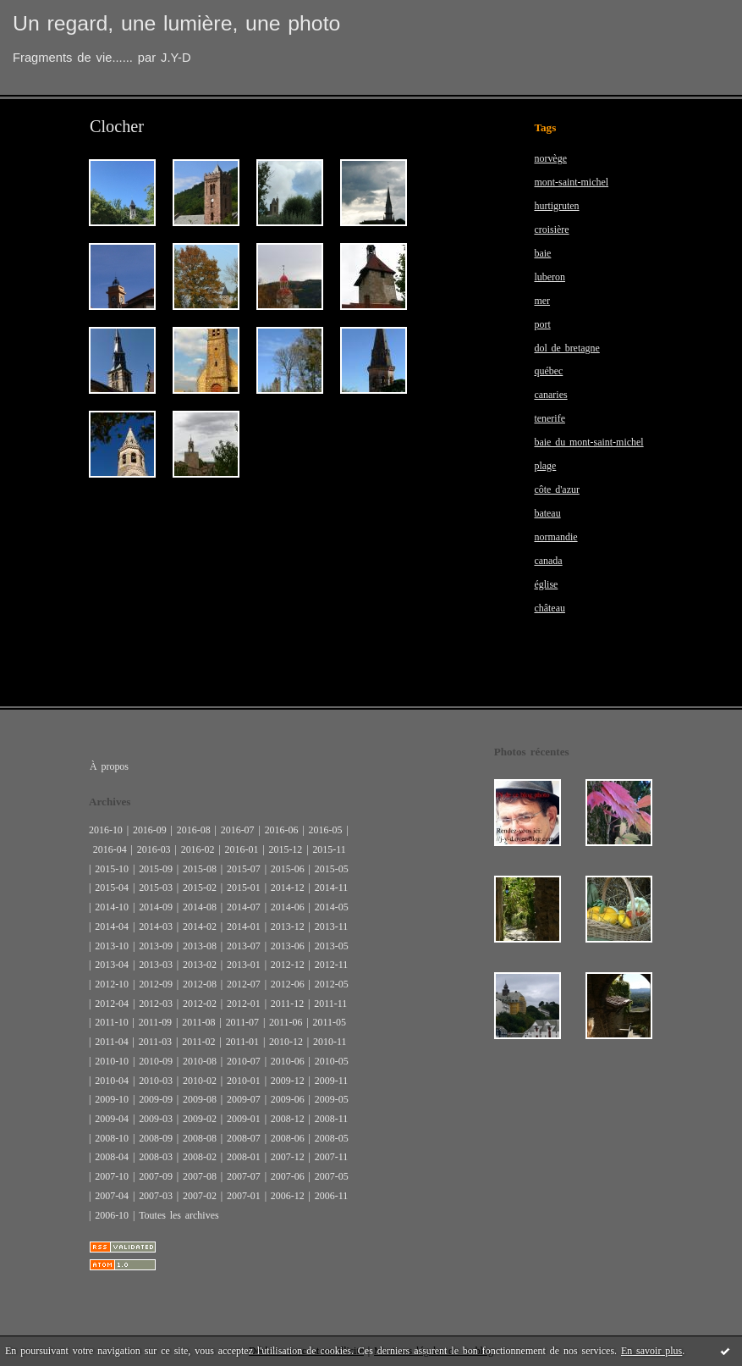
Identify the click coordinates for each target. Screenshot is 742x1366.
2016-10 (106, 830)
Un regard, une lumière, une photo (176, 23)
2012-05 (332, 984)
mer (542, 301)
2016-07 (238, 830)
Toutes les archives (178, 1215)
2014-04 (112, 926)
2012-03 (156, 1003)
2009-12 (288, 1081)
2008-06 (288, 1138)
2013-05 (332, 946)
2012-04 (112, 1003)
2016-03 (154, 849)
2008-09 (156, 1138)
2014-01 (244, 926)
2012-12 (288, 965)
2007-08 (200, 1176)
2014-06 (288, 907)
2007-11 (331, 1157)
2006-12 (288, 1196)
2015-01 (244, 887)
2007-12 (288, 1157)
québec (548, 371)
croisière (551, 229)
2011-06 (285, 1022)
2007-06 (288, 1176)
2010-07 (244, 1061)
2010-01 (244, 1081)
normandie (555, 537)
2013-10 (112, 946)
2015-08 (200, 869)
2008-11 (331, 1119)
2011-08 (198, 1022)
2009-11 (331, 1081)
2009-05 (332, 1099)
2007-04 (112, 1196)
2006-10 (112, 1215)
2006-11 (331, 1196)
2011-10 (111, 1022)
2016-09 (150, 830)
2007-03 (156, 1196)
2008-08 (200, 1138)
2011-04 (111, 1042)
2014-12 (288, 887)
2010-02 (200, 1081)
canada (548, 561)
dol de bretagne (566, 348)
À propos (109, 766)
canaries (550, 395)
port (542, 324)
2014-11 (331, 887)
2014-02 (200, 926)
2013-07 (244, 946)
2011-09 (155, 1022)
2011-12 (287, 1003)
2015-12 (285, 849)
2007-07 (244, 1176)
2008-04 (112, 1157)
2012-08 (200, 984)
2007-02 (200, 1196)
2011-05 (329, 1022)
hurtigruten (556, 206)
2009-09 (156, 1099)
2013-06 (288, 946)
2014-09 (156, 907)
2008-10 (112, 1138)
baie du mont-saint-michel (588, 442)
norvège (550, 158)
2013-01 (244, 965)
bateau (547, 513)
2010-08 (200, 1061)
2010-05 (332, 1061)
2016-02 (198, 849)
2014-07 (244, 907)
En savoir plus (651, 1351)
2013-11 (331, 926)
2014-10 (112, 907)
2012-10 (112, 984)
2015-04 (112, 887)
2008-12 (288, 1119)
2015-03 (156, 887)
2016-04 (110, 849)
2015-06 (288, 869)
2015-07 (244, 869)
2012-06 (288, 984)
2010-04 (112, 1081)
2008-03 (156, 1157)
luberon (549, 277)
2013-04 (112, 965)
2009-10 (112, 1099)
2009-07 (244, 1099)
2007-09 (156, 1176)
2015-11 (328, 849)
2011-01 (242, 1042)
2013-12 (288, 926)
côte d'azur (556, 489)
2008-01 (244, 1157)
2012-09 (156, 984)
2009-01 (244, 1119)
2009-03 (156, 1119)
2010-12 (286, 1042)
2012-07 (244, 984)
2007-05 (332, 1176)
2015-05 (332, 869)
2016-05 (326, 830)
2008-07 (244, 1138)
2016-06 (282, 830)
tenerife (549, 418)
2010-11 (329, 1042)
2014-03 (156, 926)
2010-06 (288, 1061)
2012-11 (331, 965)
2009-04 (112, 1119)
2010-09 (156, 1061)
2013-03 (156, 965)
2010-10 (112, 1061)
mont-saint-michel (571, 182)
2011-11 (330, 1003)
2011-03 (155, 1042)
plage (545, 466)
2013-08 (200, 946)
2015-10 (112, 869)
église (546, 584)
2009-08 (200, 1099)
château (549, 608)
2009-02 (200, 1119)
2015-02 (200, 887)
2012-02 (200, 1003)
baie (542, 253)
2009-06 (288, 1099)
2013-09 (156, 946)
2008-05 (332, 1138)
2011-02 (198, 1042)
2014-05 (332, 907)
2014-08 (200, 907)
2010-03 (156, 1081)
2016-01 (242, 849)
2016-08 (194, 830)
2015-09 (156, 869)
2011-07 (242, 1022)
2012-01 (244, 1003)
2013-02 (200, 965)
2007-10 (112, 1176)
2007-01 (244, 1196)
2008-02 (200, 1157)
